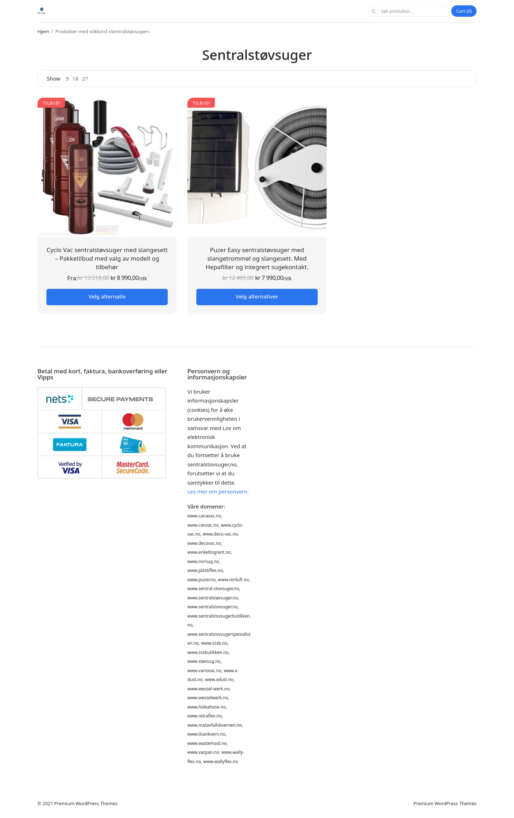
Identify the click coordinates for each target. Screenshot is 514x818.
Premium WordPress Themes (85, 803)
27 (85, 78)
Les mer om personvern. (218, 491)
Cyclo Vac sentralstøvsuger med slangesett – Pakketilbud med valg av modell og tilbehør (107, 258)
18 (75, 78)
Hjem (43, 31)
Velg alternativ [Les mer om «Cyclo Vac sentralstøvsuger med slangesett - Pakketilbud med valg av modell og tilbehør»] (107, 296)
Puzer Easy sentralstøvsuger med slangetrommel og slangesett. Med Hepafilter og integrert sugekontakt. (257, 258)
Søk (373, 11)
